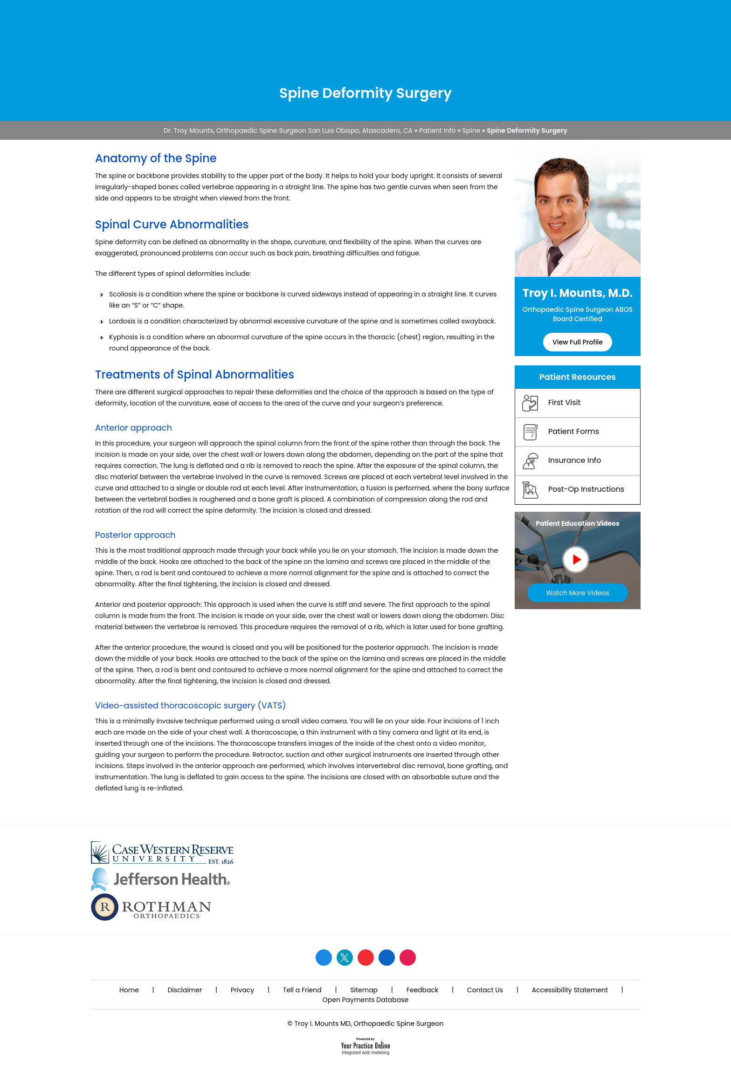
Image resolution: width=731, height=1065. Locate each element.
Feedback (423, 990)
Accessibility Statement (570, 990)
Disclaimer (184, 990)
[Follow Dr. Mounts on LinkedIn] (387, 957)
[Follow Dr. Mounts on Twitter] (345, 957)
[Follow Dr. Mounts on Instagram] (408, 957)
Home (129, 990)
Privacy (242, 990)
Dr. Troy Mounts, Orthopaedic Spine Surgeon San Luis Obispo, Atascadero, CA (288, 130)
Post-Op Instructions (573, 490)
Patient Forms (560, 432)
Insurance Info (561, 461)
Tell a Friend (302, 990)
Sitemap (364, 990)
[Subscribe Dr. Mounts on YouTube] (366, 957)
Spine (471, 130)
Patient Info (437, 130)
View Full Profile (577, 342)
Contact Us (485, 990)
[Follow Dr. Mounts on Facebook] (324, 957)
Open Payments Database (365, 999)
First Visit (551, 403)
